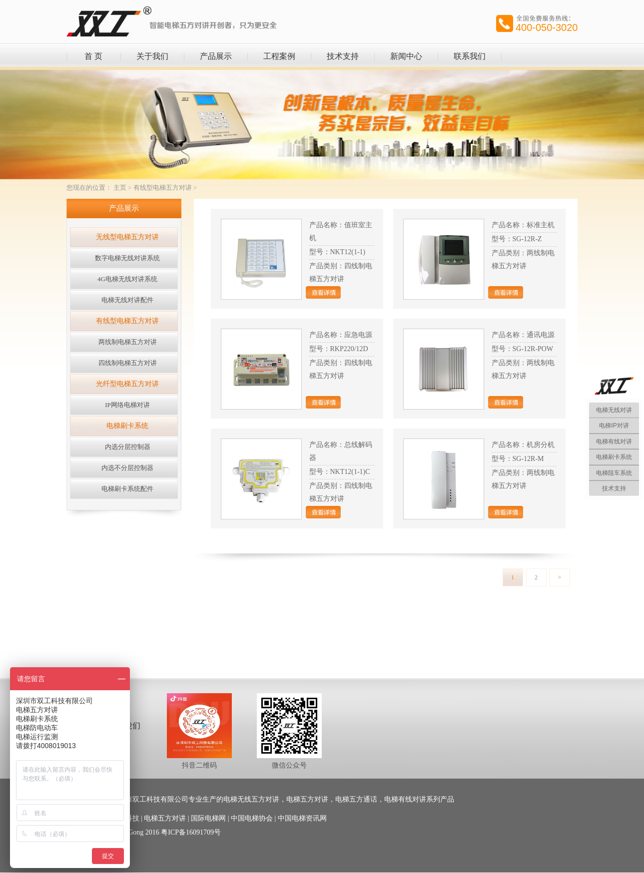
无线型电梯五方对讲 (127, 237)
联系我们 (470, 56)
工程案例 (279, 56)
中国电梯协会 (252, 818)
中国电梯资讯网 (302, 818)
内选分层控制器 (127, 446)
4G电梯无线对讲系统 (127, 279)
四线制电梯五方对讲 (127, 363)
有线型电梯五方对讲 (162, 187)
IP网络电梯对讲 (127, 405)
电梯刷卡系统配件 (127, 488)
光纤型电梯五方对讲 (127, 384)
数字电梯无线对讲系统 (127, 258)
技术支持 (343, 56)
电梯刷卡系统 (127, 426)
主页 (119, 187)
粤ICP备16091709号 (191, 832)
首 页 (93, 56)
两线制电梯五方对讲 (127, 342)
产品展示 (216, 56)
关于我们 (152, 56)
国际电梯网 (208, 818)
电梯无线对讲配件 (127, 300)
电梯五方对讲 (165, 818)
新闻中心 (406, 56)
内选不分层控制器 (127, 467)
